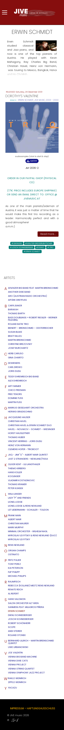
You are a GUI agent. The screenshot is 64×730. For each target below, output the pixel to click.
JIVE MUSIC (39, 100)
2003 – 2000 (52, 100)
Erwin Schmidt (25, 100)
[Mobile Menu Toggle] (4, 12)
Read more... (48, 234)
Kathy (34, 160)
